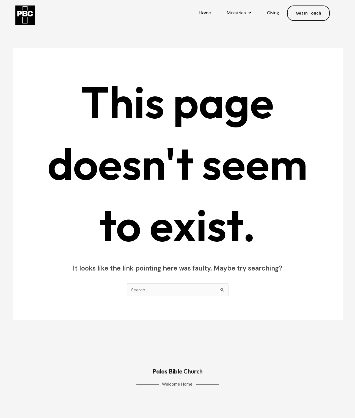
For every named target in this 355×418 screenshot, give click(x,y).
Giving (273, 13)
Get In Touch (308, 13)
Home (205, 13)
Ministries (239, 13)
